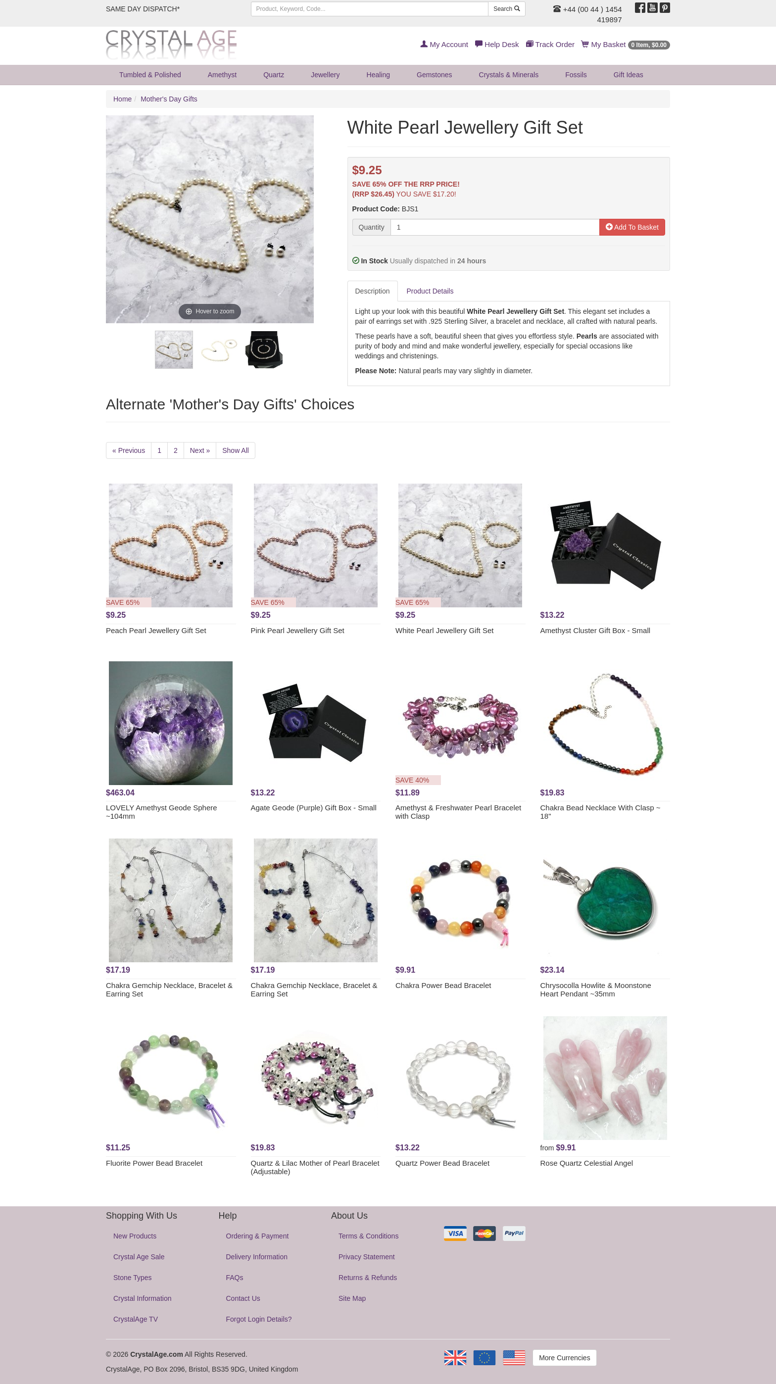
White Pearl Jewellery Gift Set (444, 630)
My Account (444, 44)
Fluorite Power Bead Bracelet (154, 1163)
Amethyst (222, 75)
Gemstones (434, 75)
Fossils (576, 75)
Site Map (352, 1298)
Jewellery (325, 75)
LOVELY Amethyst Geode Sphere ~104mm (161, 811)
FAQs (234, 1278)
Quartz (273, 75)
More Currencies (564, 1358)
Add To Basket (632, 227)
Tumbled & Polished (150, 75)
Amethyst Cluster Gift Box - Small (595, 630)
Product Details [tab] (430, 291)
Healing (378, 75)
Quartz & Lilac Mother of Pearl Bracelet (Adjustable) (315, 1167)
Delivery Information (257, 1257)
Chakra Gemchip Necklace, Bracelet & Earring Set (169, 989)
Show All (235, 450)
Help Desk (497, 44)
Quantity (372, 227)
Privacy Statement (367, 1257)
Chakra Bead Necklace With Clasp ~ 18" (600, 811)
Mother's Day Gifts (169, 99)
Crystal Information (142, 1298)
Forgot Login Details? (259, 1319)
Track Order (550, 44)
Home (122, 99)
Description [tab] (372, 291)
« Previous (128, 450)
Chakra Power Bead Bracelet (443, 985)
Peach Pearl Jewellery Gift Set (156, 630)
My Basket (626, 44)
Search (506, 8)
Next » (200, 450)
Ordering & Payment (257, 1236)
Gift (628, 75)
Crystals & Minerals (509, 75)
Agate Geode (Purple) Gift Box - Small (314, 807)
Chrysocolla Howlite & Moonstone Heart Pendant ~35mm (595, 989)
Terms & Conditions (368, 1236)
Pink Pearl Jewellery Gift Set (297, 630)
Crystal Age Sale (139, 1257)
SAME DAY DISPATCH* (143, 9)
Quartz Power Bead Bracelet (442, 1163)
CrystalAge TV (135, 1319)
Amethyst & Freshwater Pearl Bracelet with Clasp (458, 811)
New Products (134, 1236)
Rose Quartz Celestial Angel (586, 1163)
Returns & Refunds (368, 1278)
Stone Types (132, 1278)
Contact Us (243, 1298)
